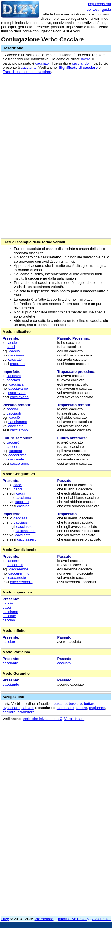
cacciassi (20, 518)
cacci (11, 347)
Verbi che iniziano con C (42, 719)
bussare (75, 703)
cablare (27, 708)
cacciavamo (18, 388)
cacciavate (16, 393)
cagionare (97, 708)
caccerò (13, 442)
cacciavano (19, 397)
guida (106, 9)
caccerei (13, 561)
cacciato (42, 63)
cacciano (17, 364)
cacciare (9, 641)
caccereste (17, 577)
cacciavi (13, 380)
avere (85, 59)
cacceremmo (18, 573)
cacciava (16, 384)
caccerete (16, 459)
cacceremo (17, 455)
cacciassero (26, 539)
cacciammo (17, 422)
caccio (12, 342)
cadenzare (65, 708)
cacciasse (24, 526)
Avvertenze (101, 919)
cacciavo (14, 376)
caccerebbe (18, 569)
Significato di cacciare (78, 67)
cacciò (14, 417)
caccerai (13, 446)
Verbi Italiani (74, 719)
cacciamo (16, 355)
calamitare (26, 712)
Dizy (5, 919)
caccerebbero (21, 582)
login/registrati (99, 4)
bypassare (11, 708)
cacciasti (14, 413)
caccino (23, 506)
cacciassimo (26, 531)
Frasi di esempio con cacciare (27, 72)
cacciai (12, 409)
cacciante (28, 67)
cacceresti (15, 565)
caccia (14, 351)
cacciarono (19, 430)
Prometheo (44, 919)
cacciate (15, 359)
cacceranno (19, 463)
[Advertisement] (56, 856)
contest (93, 9)
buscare (60, 703)
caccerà (15, 451)
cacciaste (15, 426)
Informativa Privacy (73, 919)
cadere (81, 708)
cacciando (80, 63)
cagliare (9, 712)
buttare (89, 703)
